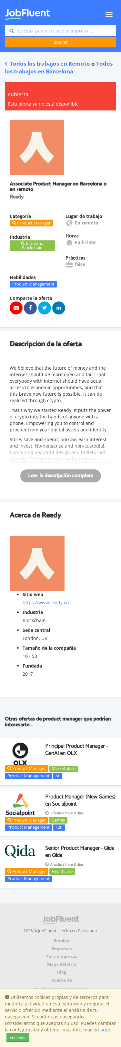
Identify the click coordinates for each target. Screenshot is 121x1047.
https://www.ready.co (46, 602)
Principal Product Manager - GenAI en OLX (76, 750)
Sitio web (33, 594)
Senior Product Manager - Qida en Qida (79, 852)
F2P (59, 827)
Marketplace (64, 769)
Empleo (61, 940)
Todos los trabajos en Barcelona (59, 67)
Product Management (33, 284)
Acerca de (61, 980)
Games (58, 820)
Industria (33, 612)
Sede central (36, 630)
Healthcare (62, 871)
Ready (51, 515)
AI (57, 776)
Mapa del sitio (61, 964)
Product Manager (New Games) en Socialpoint (80, 800)
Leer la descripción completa (60, 475)
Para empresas (61, 956)
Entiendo (17, 1037)
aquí (105, 1030)
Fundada (32, 666)
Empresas (62, 948)
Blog (61, 972)
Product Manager (26, 768)
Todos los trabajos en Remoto (47, 63)
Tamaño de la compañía (49, 648)
